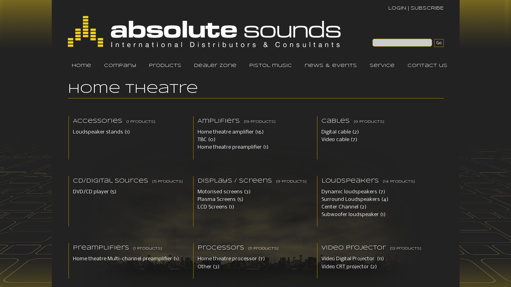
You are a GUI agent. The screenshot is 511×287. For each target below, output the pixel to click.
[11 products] (263, 248)
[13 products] (405, 248)
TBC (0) (206, 139)
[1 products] (140, 122)
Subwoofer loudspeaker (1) (353, 214)
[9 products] (369, 122)
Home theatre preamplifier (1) (233, 147)
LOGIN (397, 8)
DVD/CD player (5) (94, 192)
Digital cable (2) (340, 132)
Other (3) (208, 266)
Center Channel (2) (343, 207)
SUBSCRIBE (427, 8)
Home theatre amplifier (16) (231, 132)
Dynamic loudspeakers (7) (353, 192)
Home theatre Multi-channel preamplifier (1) (126, 258)
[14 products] (399, 181)
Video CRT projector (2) (349, 266)
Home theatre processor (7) (231, 258)
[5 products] (167, 181)
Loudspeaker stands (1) (101, 132)
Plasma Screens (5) (220, 199)
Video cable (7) (339, 139)
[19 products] (260, 122)
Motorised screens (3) (224, 192)
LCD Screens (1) (216, 207)
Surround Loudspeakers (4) (354, 199)
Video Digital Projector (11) (352, 258)
